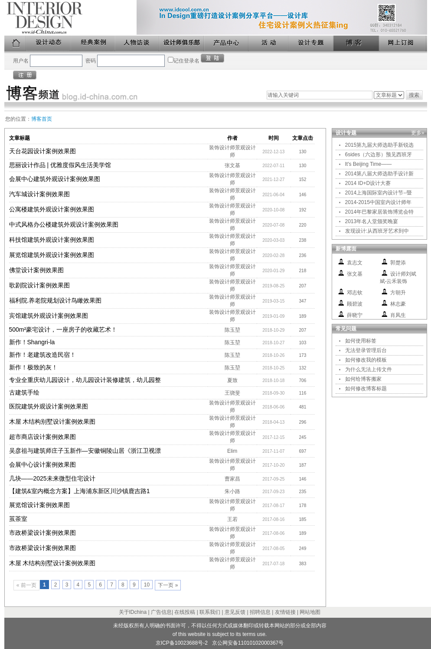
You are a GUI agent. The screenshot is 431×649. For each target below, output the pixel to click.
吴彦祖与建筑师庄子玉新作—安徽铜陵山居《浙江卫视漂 (85, 450)
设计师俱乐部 (182, 44)
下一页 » (168, 585)
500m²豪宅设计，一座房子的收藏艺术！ (63, 329)
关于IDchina (133, 612)
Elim (232, 451)
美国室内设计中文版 (70, 18)
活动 (269, 44)
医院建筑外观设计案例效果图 (48, 406)
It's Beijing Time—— (368, 164)
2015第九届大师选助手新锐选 (379, 145)
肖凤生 (398, 315)
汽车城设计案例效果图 (39, 194)
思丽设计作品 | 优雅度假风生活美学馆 (60, 164)
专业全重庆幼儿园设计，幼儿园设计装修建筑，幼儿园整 (85, 379)
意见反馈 (235, 612)
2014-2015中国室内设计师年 (378, 202)
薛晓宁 (354, 315)
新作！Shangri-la (32, 342)
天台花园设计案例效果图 (42, 151)
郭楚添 (398, 263)
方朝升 (398, 293)
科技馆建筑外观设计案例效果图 (51, 239)
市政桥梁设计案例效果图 (42, 532)
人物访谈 (137, 44)
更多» (417, 133)
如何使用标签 (360, 341)
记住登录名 (186, 61)
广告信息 (161, 612)
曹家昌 (232, 479)
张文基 (232, 165)
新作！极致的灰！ (33, 367)
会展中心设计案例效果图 (42, 464)
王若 (232, 519)
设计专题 (311, 44)
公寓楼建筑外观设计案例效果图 (51, 209)
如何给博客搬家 (363, 379)
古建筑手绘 (24, 392)
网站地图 (310, 612)
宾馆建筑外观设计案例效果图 (48, 315)
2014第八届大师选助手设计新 (379, 174)
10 (147, 585)
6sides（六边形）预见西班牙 (378, 155)
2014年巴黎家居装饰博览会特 (379, 212)
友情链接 (285, 612)
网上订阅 (403, 44)
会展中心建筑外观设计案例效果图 (54, 178)
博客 (356, 44)
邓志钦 (354, 293)
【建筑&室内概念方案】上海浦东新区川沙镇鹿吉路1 (79, 491)
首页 (15, 44)
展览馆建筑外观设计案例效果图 (51, 254)
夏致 (232, 380)
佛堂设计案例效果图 (36, 270)
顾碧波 (354, 304)
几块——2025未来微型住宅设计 (52, 478)
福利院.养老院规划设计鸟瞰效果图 (55, 300)
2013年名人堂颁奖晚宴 (371, 221)
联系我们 (209, 612)
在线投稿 (184, 612)
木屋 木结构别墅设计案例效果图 (52, 421)
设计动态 (48, 44)
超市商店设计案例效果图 (42, 436)
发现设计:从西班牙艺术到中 (377, 231)
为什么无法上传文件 (368, 369)
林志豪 (398, 304)
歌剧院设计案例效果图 (39, 285)
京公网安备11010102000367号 (248, 643)
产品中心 (226, 44)
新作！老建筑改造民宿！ (42, 354)
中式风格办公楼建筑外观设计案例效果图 (63, 224)
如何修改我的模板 (366, 360)
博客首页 (41, 119)
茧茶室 (18, 518)
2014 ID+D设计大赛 (368, 183)
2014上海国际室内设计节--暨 (378, 193)
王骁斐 (232, 393)
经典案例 (93, 44)
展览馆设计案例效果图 (39, 504)
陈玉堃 (232, 330)
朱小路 (232, 491)
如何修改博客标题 (366, 388)
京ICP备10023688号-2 (182, 643)
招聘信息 (260, 612)
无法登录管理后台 (366, 350)
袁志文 (354, 263)
